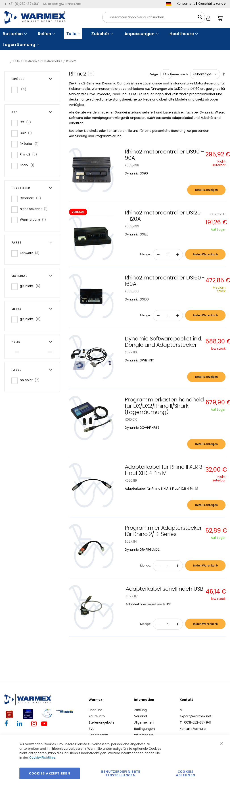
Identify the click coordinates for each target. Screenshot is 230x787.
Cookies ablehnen (185, 773)
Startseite (6, 61)
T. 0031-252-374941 (195, 722)
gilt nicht (31, 285)
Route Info (97, 716)
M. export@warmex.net (195, 713)
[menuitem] (14, 33)
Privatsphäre (144, 735)
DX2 (27, 132)
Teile (16, 61)
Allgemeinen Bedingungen (144, 725)
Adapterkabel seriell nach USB (164, 589)
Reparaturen (98, 735)
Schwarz (31, 252)
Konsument (186, 3)
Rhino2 (30, 154)
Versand (140, 716)
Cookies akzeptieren (49, 773)
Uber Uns (95, 710)
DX (27, 122)
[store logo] (34, 17)
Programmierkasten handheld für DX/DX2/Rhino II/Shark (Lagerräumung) (164, 406)
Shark (28, 165)
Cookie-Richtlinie (42, 757)
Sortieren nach (176, 74)
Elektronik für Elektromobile (43, 61)
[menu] (115, 39)
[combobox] (153, 17)
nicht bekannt (35, 208)
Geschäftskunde (212, 3)
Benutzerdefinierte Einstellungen (120, 773)
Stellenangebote (102, 722)
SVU (91, 728)
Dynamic (32, 198)
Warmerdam (34, 219)
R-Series (30, 143)
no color (31, 380)
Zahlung (140, 710)
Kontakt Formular (193, 728)
